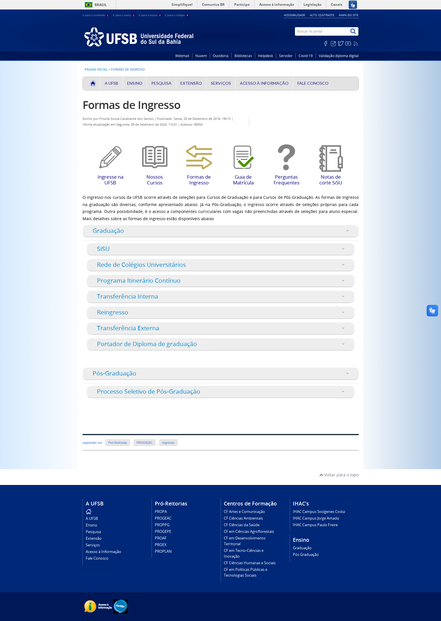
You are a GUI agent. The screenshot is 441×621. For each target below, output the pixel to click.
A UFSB (111, 83)
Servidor (286, 55)
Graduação (302, 548)
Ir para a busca (150, 15)
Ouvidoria (220, 55)
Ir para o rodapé (177, 15)
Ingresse (168, 442)
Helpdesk (265, 55)
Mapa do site (348, 15)
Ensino (134, 83)
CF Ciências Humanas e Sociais (250, 562)
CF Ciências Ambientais (243, 518)
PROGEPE (163, 531)
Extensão (191, 83)
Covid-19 (306, 55)
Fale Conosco (313, 83)
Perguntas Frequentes (286, 157)
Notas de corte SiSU (331, 158)
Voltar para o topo (339, 474)
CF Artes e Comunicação (244, 511)
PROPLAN (163, 551)
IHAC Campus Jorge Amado (316, 518)
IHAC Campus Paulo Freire (315, 524)
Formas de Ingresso (131, 104)
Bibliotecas (243, 55)
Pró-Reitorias (117, 442)
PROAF (161, 538)
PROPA (161, 511)
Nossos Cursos (155, 157)
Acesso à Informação (264, 83)
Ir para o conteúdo (96, 15)
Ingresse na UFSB (110, 157)
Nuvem (201, 55)
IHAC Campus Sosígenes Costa (319, 511)
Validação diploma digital (339, 55)
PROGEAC (145, 442)
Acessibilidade (294, 15)
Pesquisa (161, 83)
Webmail (182, 55)
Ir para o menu (124, 15)
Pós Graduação (306, 554)
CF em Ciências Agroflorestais (249, 531)
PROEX (161, 544)
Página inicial (96, 69)
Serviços (221, 83)
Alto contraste (322, 15)
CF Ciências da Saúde (241, 524)
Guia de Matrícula (243, 157)
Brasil (101, 4)
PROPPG (162, 524)
